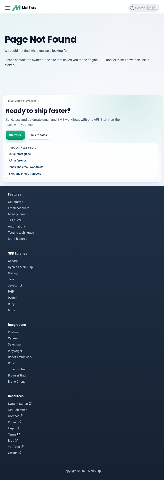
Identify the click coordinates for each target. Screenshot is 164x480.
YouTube (16, 447)
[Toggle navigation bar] (7, 8)
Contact (15, 416)
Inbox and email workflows (26, 167)
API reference (18, 160)
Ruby (11, 304)
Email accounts (18, 208)
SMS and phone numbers (25, 173)
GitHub (14, 453)
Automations (17, 226)
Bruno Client (16, 381)
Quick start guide (20, 154)
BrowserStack (17, 375)
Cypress (13, 338)
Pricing (14, 422)
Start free (15, 135)
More (11, 310)
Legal (13, 428)
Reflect (13, 363)
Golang (13, 273)
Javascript (15, 285)
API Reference (17, 410)
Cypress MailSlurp (20, 267)
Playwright (15, 351)
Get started (15, 202)
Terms (14, 434)
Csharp (13, 261)
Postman (14, 332)
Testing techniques (21, 232)
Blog (13, 440)
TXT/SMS (14, 220)
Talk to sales (38, 135)
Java (11, 279)
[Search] (144, 8)
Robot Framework (20, 357)
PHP (11, 291)
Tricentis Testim (19, 369)
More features (17, 239)
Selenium (14, 344)
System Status (19, 404)
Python (12, 298)
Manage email (17, 214)
